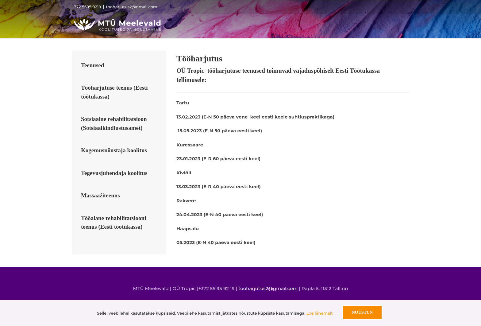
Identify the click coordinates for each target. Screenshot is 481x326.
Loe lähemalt (319, 313)
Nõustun (362, 312)
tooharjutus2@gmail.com (131, 6)
